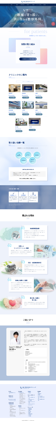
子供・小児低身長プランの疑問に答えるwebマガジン (22, 399)
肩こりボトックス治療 (22, 409)
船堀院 (29, 412)
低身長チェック (22, 403)
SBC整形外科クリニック (12, 393)
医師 (38, 392)
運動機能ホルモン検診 (22, 414)
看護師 (39, 394)
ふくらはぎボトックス (22, 411)
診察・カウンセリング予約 (32, 402)
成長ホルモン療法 (22, 412)
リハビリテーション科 (12, 399)
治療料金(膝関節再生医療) (13, 410)
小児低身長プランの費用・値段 (22, 394)
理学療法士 (39, 393)
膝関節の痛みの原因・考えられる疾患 (13, 415)
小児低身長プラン (21, 392)
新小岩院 (30, 411)
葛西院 (29, 410)
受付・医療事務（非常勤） (41, 400)
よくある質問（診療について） (13, 413)
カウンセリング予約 (53, 24)
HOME (11, 4)
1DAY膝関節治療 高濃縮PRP (12, 407)
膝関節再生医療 (22, 4)
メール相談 (30, 400)
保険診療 (17, 4)
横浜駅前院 (30, 409)
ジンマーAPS (12, 408)
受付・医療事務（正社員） (41, 397)
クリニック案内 (39, 4)
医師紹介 (33, 4)
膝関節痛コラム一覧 (13, 411)
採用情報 (44, 4)
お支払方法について (31, 399)
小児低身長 (20, 391)
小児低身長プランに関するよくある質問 (22, 402)
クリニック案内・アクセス (32, 398)
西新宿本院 (30, 408)
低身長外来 (28, 4)
